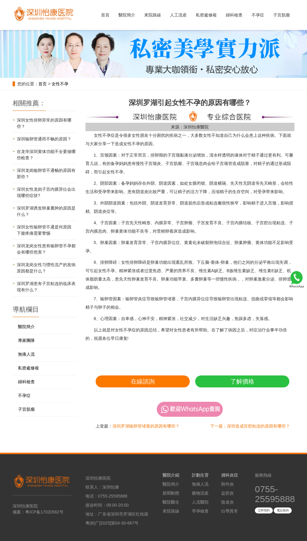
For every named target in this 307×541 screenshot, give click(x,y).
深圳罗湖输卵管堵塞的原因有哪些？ (146, 426)
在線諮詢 (143, 381)
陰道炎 (227, 502)
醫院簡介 (126, 15)
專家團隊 (26, 340)
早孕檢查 (200, 511)
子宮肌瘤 (281, 15)
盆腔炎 (227, 493)
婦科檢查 (234, 15)
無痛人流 (26, 354)
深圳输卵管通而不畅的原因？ (44, 139)
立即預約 (264, 510)
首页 (42, 83)
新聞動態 (170, 493)
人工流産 (178, 15)
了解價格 (242, 381)
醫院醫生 (170, 502)
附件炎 (227, 484)
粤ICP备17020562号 (44, 512)
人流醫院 (200, 502)
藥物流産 (200, 493)
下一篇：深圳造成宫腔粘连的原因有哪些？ (250, 426)
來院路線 (152, 15)
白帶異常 (229, 511)
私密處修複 (206, 15)
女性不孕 (60, 83)
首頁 (105, 15)
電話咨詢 (283, 510)
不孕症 (258, 15)
